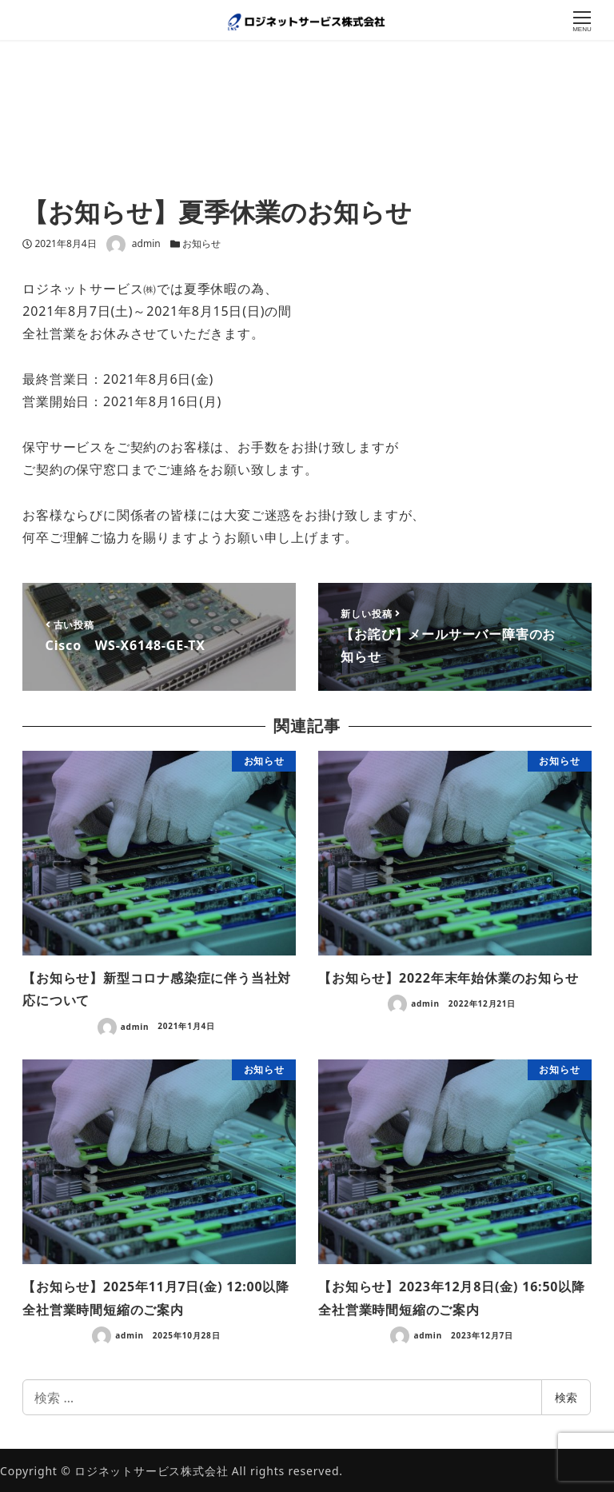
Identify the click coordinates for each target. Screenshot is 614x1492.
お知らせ (201, 243)
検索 (566, 1397)
